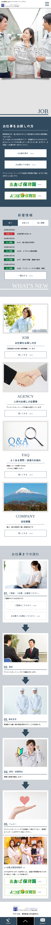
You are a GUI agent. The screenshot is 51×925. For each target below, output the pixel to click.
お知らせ (25, 222)
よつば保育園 (26, 196)
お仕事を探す (22, 153)
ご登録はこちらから (23, 605)
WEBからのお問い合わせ (42, 921)
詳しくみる (22, 354)
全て (10, 222)
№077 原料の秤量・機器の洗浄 (28, 259)
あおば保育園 (26, 184)
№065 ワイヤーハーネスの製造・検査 (31, 268)
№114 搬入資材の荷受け (26, 242)
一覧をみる (22, 275)
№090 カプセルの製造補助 (27, 251)
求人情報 (40, 222)
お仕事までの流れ (22, 164)
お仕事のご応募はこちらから (23, 616)
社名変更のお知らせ (24, 234)
